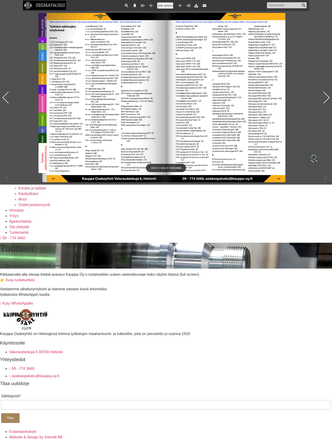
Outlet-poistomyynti (34, 205)
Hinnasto (16, 210)
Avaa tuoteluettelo (20, 280)
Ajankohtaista (20, 221)
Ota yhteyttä (19, 227)
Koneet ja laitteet (32, 188)
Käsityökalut (28, 194)
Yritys (13, 216)
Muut (22, 199)
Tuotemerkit (19, 232)
